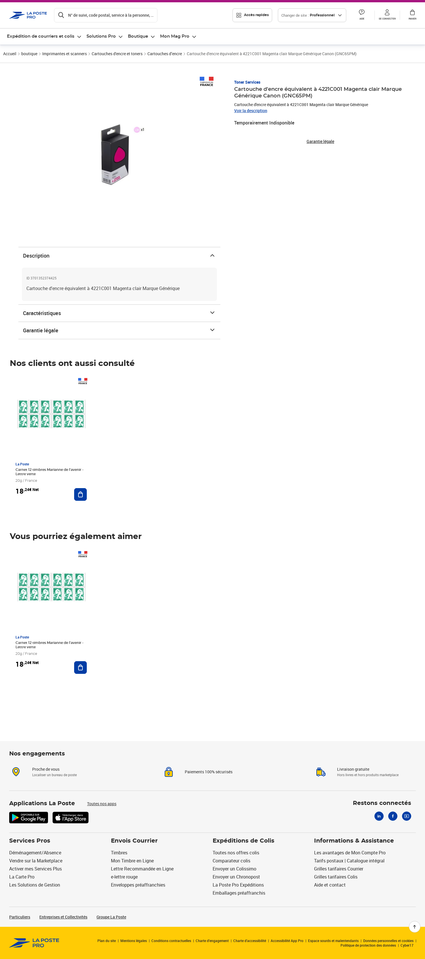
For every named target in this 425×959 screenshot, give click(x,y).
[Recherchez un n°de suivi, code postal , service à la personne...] (105, 15)
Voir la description (250, 110)
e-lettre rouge (124, 877)
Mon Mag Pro (174, 36)
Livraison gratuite (353, 769)
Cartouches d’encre (164, 53)
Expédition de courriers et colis (40, 36)
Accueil (9, 53)
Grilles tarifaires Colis (335, 877)
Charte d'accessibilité (249, 940)
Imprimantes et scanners (64, 53)
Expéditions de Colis (243, 841)
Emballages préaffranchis (239, 893)
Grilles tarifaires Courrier (338, 869)
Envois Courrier (134, 841)
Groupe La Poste (111, 917)
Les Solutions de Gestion (34, 885)
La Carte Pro (21, 877)
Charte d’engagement (212, 940)
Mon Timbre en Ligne (132, 861)
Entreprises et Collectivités (63, 917)
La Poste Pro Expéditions (238, 885)
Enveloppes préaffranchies (138, 885)
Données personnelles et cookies (388, 940)
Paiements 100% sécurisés (208, 771)
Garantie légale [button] (320, 141)
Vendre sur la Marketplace (35, 861)
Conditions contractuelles (171, 940)
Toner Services (247, 82)
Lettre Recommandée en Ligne (142, 869)
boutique (29, 53)
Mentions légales (133, 940)
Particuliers (19, 917)
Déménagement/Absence (35, 852)
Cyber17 (407, 945)
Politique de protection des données (368, 945)
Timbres (119, 852)
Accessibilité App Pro (287, 940)
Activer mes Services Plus (35, 869)
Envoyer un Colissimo (234, 869)
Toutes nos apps (101, 803)
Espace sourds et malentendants (333, 940)
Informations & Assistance (354, 841)
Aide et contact (330, 885)
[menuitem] (44, 36)
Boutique (138, 36)
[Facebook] (392, 816)
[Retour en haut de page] (414, 927)
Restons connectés (382, 803)
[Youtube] (406, 816)
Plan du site (106, 940)
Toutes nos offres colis (236, 852)
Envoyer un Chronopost (236, 877)
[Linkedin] (379, 816)
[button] (361, 15)
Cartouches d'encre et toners (117, 53)
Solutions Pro (101, 36)
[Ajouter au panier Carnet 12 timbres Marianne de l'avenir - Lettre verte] (80, 494)
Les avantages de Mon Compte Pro (350, 852)
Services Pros (29, 841)
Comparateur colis (231, 861)
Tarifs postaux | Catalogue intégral (349, 861)
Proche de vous (45, 769)
